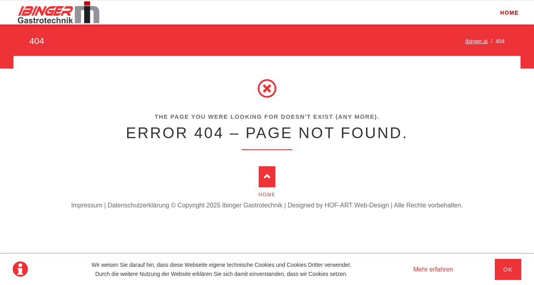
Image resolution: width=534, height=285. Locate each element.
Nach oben (267, 176)
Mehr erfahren (433, 269)
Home (267, 195)
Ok (508, 269)
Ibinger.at (476, 41)
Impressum (86, 205)
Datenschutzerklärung (139, 205)
